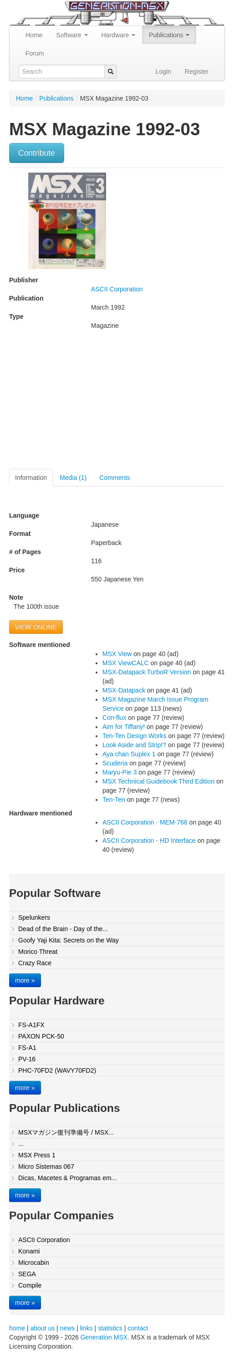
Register (197, 71)
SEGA (27, 1274)
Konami (29, 1251)
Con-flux (114, 717)
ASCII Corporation (117, 289)
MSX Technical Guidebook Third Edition (158, 781)
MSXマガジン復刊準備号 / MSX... (66, 1132)
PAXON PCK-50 (41, 1036)
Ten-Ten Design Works (134, 735)
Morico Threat (37, 951)
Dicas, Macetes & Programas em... (67, 1178)
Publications (169, 35)
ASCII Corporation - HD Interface (149, 840)
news (67, 1328)
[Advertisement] (85, 403)
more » (25, 980)
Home (33, 35)
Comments (114, 477)
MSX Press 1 (37, 1155)
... (21, 1143)
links (86, 1328)
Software (71, 35)
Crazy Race (34, 963)
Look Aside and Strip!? (134, 745)
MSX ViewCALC (125, 663)
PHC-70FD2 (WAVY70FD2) (57, 1070)
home (17, 1328)
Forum (34, 53)
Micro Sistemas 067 (46, 1166)
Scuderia (114, 763)
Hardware (119, 35)
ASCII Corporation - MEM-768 (145, 822)
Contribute (36, 153)
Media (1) (73, 477)
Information (31, 477)
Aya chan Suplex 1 (129, 754)
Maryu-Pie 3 (119, 772)
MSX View (117, 653)
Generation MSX (104, 1337)
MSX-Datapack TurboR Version (146, 672)
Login (163, 71)
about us (42, 1328)
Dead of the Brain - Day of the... (63, 928)
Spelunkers (34, 917)
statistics (110, 1328)
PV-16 (27, 1059)
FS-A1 (27, 1047)
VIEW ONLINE (36, 627)
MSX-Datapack (123, 690)
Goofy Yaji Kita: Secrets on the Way (68, 940)
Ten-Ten (113, 799)
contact (137, 1328)
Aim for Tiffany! (123, 726)
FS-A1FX (31, 1025)
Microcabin (33, 1262)
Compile (29, 1285)
